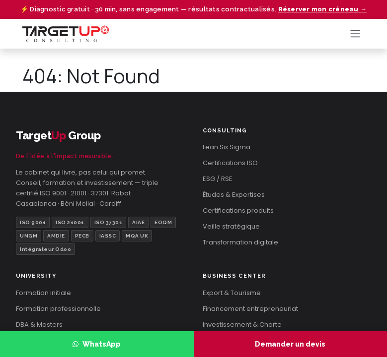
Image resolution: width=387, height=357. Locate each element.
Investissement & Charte (242, 324)
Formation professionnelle (58, 308)
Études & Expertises (234, 194)
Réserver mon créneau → (322, 9)
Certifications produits (238, 210)
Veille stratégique (231, 226)
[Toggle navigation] (355, 34)
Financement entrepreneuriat (250, 308)
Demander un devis (290, 344)
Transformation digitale (240, 242)
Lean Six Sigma (226, 147)
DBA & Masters (39, 324)
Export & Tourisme (232, 293)
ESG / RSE (217, 178)
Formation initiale (43, 293)
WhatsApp (97, 344)
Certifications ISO (230, 163)
